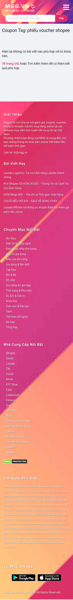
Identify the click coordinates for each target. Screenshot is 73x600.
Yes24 (9, 374)
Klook (9, 379)
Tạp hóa (11, 269)
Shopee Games (15, 436)
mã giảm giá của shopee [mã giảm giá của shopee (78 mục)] (27, 510)
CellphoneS (13, 395)
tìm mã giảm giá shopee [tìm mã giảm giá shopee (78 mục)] (22, 542)
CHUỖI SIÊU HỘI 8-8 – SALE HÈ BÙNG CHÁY (30, 201)
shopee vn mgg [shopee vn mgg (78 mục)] (22, 537)
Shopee (10, 353)
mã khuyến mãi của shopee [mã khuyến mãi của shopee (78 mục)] (54, 514)
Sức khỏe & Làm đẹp (18, 285)
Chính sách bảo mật (18, 421)
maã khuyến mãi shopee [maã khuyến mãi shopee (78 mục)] (24, 505)
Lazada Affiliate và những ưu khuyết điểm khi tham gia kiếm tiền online (36, 210)
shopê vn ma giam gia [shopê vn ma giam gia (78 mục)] (46, 537)
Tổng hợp (11, 327)
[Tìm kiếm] (30, 18)
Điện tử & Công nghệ (18, 243)
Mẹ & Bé (11, 274)
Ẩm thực (11, 238)
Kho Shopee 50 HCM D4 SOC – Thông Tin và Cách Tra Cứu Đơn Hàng (36, 186)
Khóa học (12, 301)
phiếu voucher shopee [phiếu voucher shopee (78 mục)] (21, 524)
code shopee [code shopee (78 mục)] (20, 491)
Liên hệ (10, 431)
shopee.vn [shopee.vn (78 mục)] (63, 524)
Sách (9, 311)
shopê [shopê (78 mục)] (32, 537)
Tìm (61, 18)
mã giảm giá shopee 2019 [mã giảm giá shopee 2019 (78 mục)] (29, 514)
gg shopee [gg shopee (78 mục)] (46, 491)
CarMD (10, 447)
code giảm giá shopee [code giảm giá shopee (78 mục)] (38, 486)
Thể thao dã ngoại (17, 316)
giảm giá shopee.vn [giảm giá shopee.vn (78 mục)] (13, 496)
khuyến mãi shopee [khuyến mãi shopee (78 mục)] (31, 496)
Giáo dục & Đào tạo (17, 306)
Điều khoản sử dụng (18, 426)
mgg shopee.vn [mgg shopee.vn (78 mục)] (55, 505)
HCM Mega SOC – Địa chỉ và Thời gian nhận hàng (33, 194)
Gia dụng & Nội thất (17, 264)
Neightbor (12, 452)
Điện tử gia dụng (16, 254)
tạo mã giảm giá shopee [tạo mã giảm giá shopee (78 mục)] (45, 542)
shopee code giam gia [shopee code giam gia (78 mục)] (14, 528)
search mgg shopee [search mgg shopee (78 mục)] (41, 524)
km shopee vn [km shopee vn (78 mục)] (17, 500)
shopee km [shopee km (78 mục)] (45, 528)
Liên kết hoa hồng (16, 442)
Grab (9, 405)
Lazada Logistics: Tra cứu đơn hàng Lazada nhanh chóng (34, 175)
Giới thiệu (12, 410)
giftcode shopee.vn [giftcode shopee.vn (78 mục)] (60, 491)
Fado (9, 389)
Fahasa (10, 400)
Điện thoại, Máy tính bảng (21, 248)
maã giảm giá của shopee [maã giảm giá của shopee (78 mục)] (46, 500)
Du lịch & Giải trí (15, 295)
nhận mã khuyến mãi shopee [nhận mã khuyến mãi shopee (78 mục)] (39, 519)
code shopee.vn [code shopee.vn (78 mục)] (33, 491)
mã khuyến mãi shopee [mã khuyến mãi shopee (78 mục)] (14, 519)
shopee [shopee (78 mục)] (54, 524)
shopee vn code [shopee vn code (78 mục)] (26, 533)
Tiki (8, 368)
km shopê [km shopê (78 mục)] (29, 500)
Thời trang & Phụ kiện (19, 290)
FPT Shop (12, 384)
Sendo (10, 358)
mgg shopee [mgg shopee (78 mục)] (42, 505)
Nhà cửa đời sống (16, 259)
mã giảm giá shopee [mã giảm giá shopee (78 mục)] (48, 510)
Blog (8, 415)
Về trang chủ (10, 63)
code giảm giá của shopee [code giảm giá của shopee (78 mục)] (16, 486)
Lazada (10, 363)
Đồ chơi (10, 280)
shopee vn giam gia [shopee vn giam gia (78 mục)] (44, 533)
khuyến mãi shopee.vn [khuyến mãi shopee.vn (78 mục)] (51, 496)
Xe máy (10, 322)
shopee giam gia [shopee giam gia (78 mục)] (32, 528)
